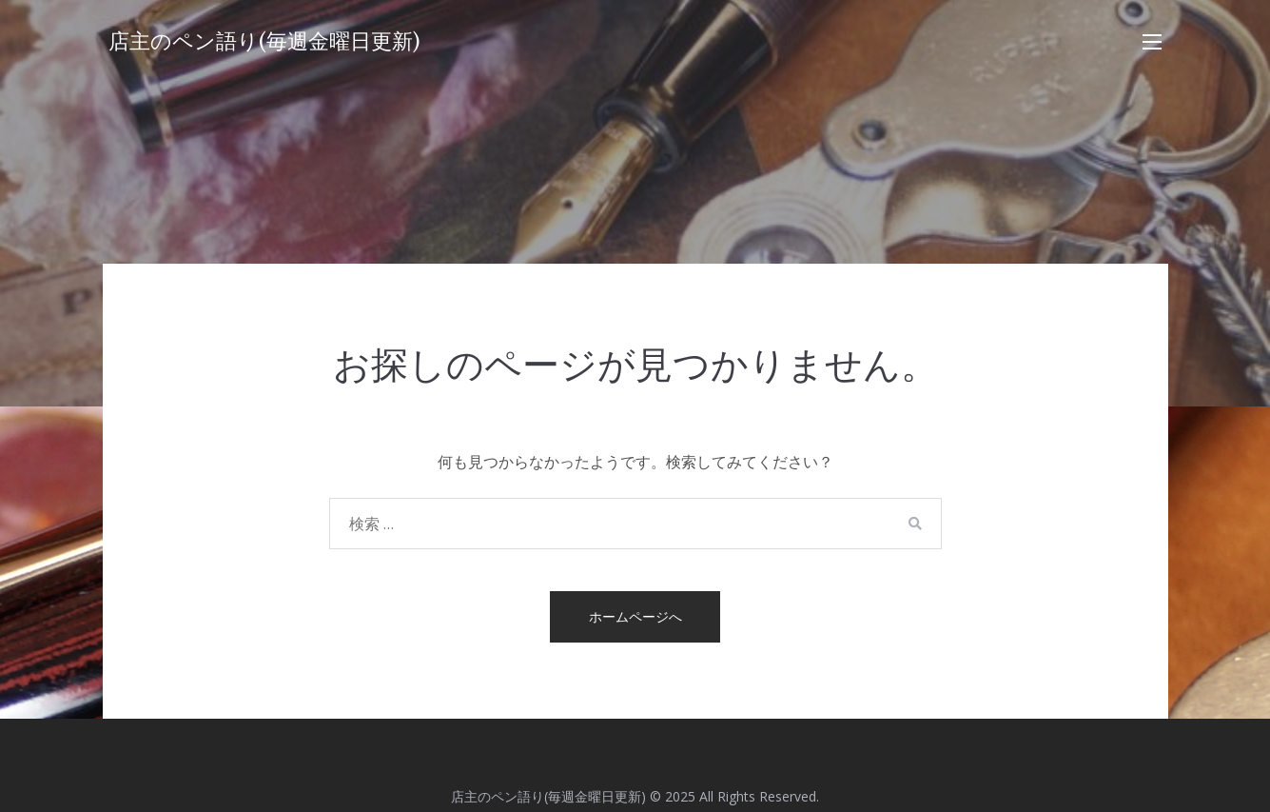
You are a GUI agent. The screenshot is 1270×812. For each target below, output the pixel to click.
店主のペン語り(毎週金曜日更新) (264, 41)
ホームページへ (635, 616)
